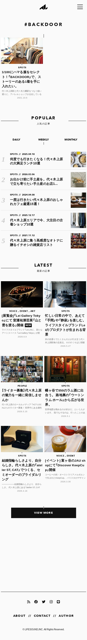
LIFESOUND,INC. (34, 629)
